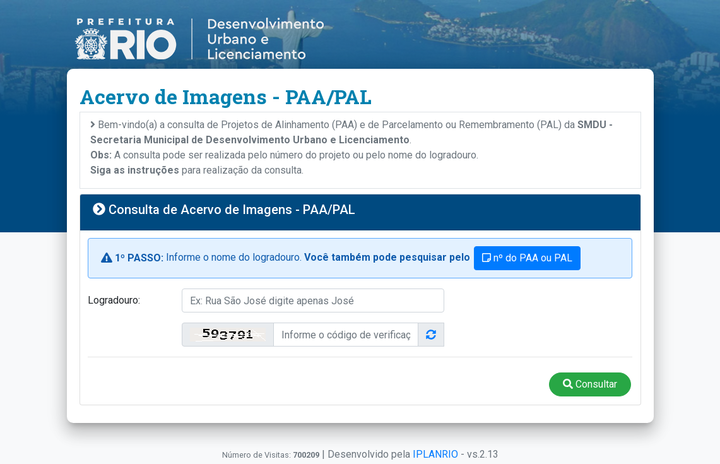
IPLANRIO (435, 454)
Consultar (590, 384)
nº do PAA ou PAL (527, 258)
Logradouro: (114, 300)
